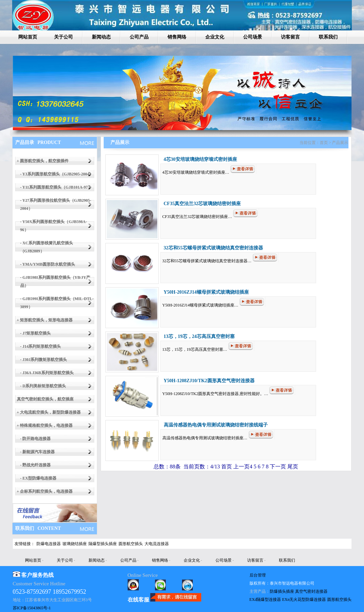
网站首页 (27, 37)
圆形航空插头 (131, 543)
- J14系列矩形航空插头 (40, 346)
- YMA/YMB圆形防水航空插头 (47, 264)
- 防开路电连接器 (35, 438)
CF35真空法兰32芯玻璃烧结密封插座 (202, 203)
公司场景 (252, 37)
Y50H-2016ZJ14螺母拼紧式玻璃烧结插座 (206, 292)
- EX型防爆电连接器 (38, 478)
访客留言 (290, 37)
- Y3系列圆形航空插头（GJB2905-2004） (57, 174)
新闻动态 (101, 37)
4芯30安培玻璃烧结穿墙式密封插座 (200, 159)
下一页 (278, 466)
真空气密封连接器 (311, 591)
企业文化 (214, 37)
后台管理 (258, 575)
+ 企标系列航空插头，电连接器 (45, 491)
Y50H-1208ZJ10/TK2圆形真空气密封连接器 (209, 380)
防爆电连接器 (48, 543)
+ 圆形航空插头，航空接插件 (43, 160)
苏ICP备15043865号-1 (32, 608)
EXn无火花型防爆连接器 (304, 599)
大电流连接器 (157, 543)
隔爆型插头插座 (102, 543)
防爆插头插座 (282, 591)
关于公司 (63, 37)
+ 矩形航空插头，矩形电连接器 (45, 320)
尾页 (292, 466)
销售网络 (176, 37)
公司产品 (139, 37)
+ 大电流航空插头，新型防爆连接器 (49, 412)
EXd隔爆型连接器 (265, 599)
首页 (226, 466)
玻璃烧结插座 (74, 543)
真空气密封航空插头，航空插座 (45, 399)
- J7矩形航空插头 (35, 333)
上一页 (241, 466)
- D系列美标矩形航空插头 (43, 386)
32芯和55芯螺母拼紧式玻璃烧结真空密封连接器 (213, 247)
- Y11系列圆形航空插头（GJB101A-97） (56, 187)
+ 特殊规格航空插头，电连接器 (45, 425)
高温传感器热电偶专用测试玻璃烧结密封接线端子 (216, 424)
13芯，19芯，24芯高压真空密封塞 (199, 336)
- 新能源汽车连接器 (37, 451)
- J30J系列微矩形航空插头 (43, 359)
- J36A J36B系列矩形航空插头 (47, 372)
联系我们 (328, 37)
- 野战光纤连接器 (35, 465)
